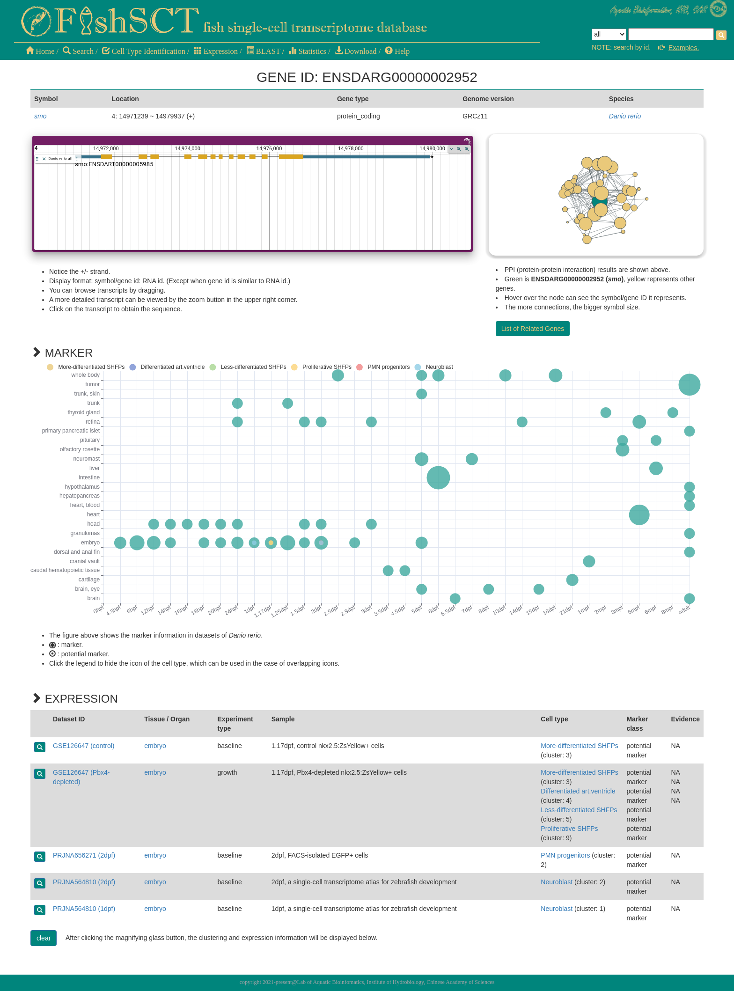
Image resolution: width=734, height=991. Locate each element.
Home (40, 51)
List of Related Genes (533, 328)
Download (356, 51)
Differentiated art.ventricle (578, 791)
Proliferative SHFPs (569, 828)
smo (40, 116)
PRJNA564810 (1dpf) (84, 908)
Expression (216, 51)
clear (44, 938)
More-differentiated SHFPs (579, 745)
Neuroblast (557, 882)
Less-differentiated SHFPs (579, 810)
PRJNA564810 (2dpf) (84, 882)
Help (397, 51)
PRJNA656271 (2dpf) (84, 855)
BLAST (263, 51)
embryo (155, 745)
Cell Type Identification (143, 51)
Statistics (307, 51)
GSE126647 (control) (84, 745)
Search (78, 51)
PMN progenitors (565, 855)
